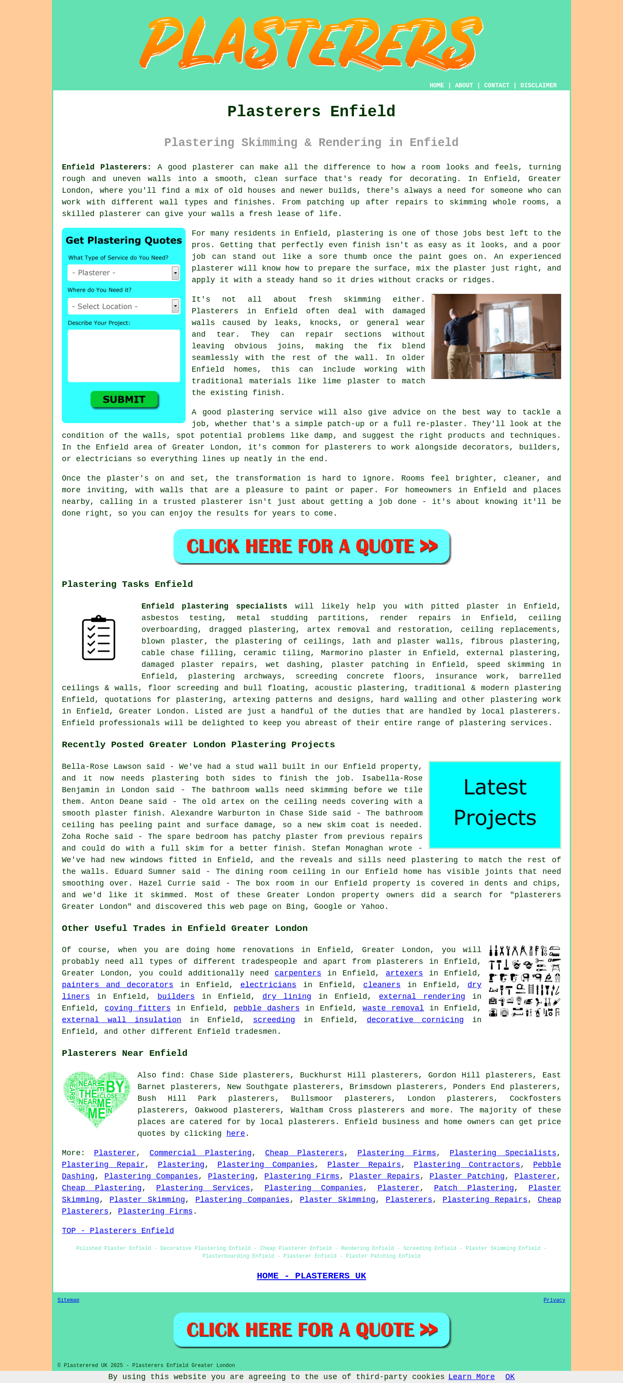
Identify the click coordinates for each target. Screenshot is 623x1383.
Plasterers (408, 1199)
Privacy (554, 1300)
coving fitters (138, 1008)
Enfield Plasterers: (107, 167)
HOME (437, 85)
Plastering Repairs (485, 1199)
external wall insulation (121, 1020)
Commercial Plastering (200, 1153)
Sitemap (68, 1300)
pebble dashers (267, 1008)
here (235, 1133)
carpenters (298, 973)
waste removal (393, 1008)
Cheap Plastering (102, 1188)
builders (176, 996)
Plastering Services (203, 1188)
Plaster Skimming (147, 1199)
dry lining (286, 996)
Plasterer (115, 1153)
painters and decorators (117, 985)
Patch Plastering (474, 1188)
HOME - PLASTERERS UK (311, 1276)
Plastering (181, 1164)
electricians (268, 985)
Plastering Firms (396, 1153)
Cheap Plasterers (304, 1153)
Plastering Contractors (467, 1164)
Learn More (471, 1377)
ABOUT (464, 85)
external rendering (422, 996)
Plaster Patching (467, 1176)
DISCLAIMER (538, 85)
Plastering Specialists (503, 1153)
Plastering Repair (103, 1164)
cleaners (382, 985)
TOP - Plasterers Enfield (118, 1231)
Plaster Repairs (364, 1164)
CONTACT (497, 85)
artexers (404, 973)
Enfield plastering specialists (214, 606)
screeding (274, 1020)
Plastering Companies (265, 1164)
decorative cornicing (415, 1020)
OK (510, 1377)
